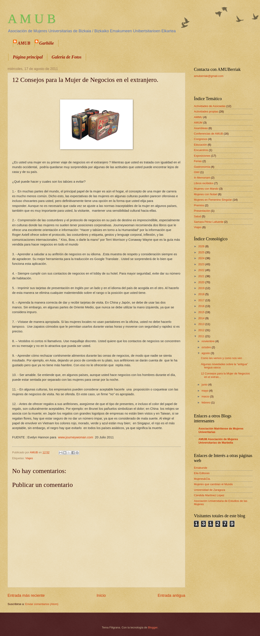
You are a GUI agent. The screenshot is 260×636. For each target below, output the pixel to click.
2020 (201, 282)
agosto (206, 353)
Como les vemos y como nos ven (221, 358)
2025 (201, 252)
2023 (201, 264)
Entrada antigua (171, 595)
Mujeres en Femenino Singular (213, 199)
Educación (200, 144)
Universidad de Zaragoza (209, 489)
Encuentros (201, 150)
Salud (197, 216)
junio (205, 384)
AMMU (198, 117)
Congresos (200, 139)
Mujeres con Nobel (205, 194)
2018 (201, 294)
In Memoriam (202, 177)
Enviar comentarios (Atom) (41, 604)
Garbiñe (46, 43)
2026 (201, 246)
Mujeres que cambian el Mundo (213, 484)
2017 (201, 300)
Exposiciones (202, 155)
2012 (201, 330)
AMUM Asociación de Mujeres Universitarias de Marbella (218, 441)
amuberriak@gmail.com (208, 76)
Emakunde (200, 467)
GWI (197, 172)
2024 (201, 258)
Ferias (198, 161)
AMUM (198, 122)
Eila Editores (202, 473)
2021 (201, 276)
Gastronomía (202, 166)
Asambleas (201, 128)
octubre (207, 347)
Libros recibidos (203, 183)
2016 (201, 306)
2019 (201, 288)
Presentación (202, 210)
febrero (206, 402)
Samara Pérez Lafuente (208, 221)
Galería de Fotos (66, 57)
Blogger (153, 627)
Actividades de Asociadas (210, 106)
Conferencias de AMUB (208, 133)
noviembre (208, 341)
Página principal (28, 57)
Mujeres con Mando (206, 188)
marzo (206, 396)
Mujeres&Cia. (202, 478)
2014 (201, 318)
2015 (201, 312)
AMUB (24, 43)
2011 (201, 336)
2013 (201, 324)
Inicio (101, 595)
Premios (199, 205)
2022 (201, 270)
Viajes (29, 458)
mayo (205, 390)
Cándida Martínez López (209, 495)
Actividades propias (206, 111)
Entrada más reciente (26, 595)
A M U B (32, 18)
